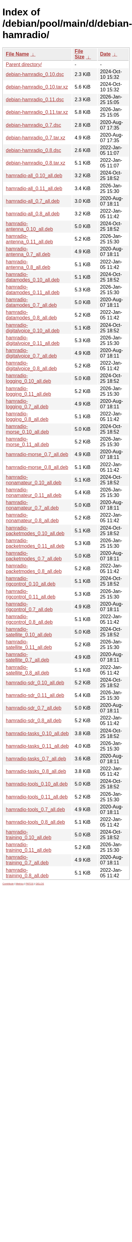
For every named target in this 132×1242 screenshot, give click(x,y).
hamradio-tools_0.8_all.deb (35, 822)
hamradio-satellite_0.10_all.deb (29, 632)
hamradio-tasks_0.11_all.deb (37, 746)
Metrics (20, 883)
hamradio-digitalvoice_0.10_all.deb (32, 328)
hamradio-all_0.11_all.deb (34, 188)
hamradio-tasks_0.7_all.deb (36, 758)
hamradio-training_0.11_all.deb (28, 847)
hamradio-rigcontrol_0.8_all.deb (29, 619)
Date (105, 54)
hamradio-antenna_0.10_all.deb (29, 226)
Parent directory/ (24, 64)
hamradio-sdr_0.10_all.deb (35, 682)
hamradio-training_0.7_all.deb (27, 860)
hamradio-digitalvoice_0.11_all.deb (32, 340)
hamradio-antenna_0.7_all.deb (28, 251)
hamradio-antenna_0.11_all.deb (29, 239)
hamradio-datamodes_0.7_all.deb (31, 302)
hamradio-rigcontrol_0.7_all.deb (29, 606)
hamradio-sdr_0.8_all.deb (33, 720)
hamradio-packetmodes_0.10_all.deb (35, 530)
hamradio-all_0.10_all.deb (34, 175)
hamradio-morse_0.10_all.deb (27, 429)
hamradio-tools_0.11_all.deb (37, 796)
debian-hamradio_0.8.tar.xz (35, 163)
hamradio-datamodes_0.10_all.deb (32, 277)
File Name (17, 54)
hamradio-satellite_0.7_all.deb (27, 657)
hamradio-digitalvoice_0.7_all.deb (31, 353)
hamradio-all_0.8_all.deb (32, 213)
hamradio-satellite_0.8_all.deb (27, 670)
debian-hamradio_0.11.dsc (35, 99)
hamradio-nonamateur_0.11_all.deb (33, 492)
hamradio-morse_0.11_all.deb (27, 441)
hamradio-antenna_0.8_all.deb (28, 264)
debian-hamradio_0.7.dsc (33, 125)
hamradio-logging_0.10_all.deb (28, 378)
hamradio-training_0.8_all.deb (27, 872)
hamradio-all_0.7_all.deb (32, 201)
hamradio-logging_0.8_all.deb (27, 416)
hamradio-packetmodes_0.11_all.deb (35, 543)
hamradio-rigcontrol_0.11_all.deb (30, 594)
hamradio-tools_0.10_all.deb (37, 784)
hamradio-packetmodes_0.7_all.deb (34, 556)
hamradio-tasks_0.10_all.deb (37, 733)
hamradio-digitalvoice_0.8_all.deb (31, 365)
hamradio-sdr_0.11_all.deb (35, 695)
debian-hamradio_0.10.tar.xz (37, 87)
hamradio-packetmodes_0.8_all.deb (34, 568)
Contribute (8, 883)
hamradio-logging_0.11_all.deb (28, 391)
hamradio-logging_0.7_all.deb (27, 404)
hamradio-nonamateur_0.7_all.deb (32, 505)
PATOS (30, 883)
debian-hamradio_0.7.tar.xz (35, 137)
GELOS (40, 883)
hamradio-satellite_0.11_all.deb (29, 644)
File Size (80, 54)
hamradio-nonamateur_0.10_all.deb (33, 480)
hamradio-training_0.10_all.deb (28, 834)
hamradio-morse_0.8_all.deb (37, 467)
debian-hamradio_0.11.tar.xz (37, 112)
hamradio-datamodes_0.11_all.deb (32, 289)
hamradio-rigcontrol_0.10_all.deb (30, 581)
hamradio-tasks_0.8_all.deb (36, 771)
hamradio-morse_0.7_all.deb (37, 454)
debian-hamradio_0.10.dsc (35, 74)
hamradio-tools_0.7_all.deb (35, 809)
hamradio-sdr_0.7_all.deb (33, 708)
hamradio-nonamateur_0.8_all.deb (32, 517)
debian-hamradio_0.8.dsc (33, 150)
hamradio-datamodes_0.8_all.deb (31, 315)
